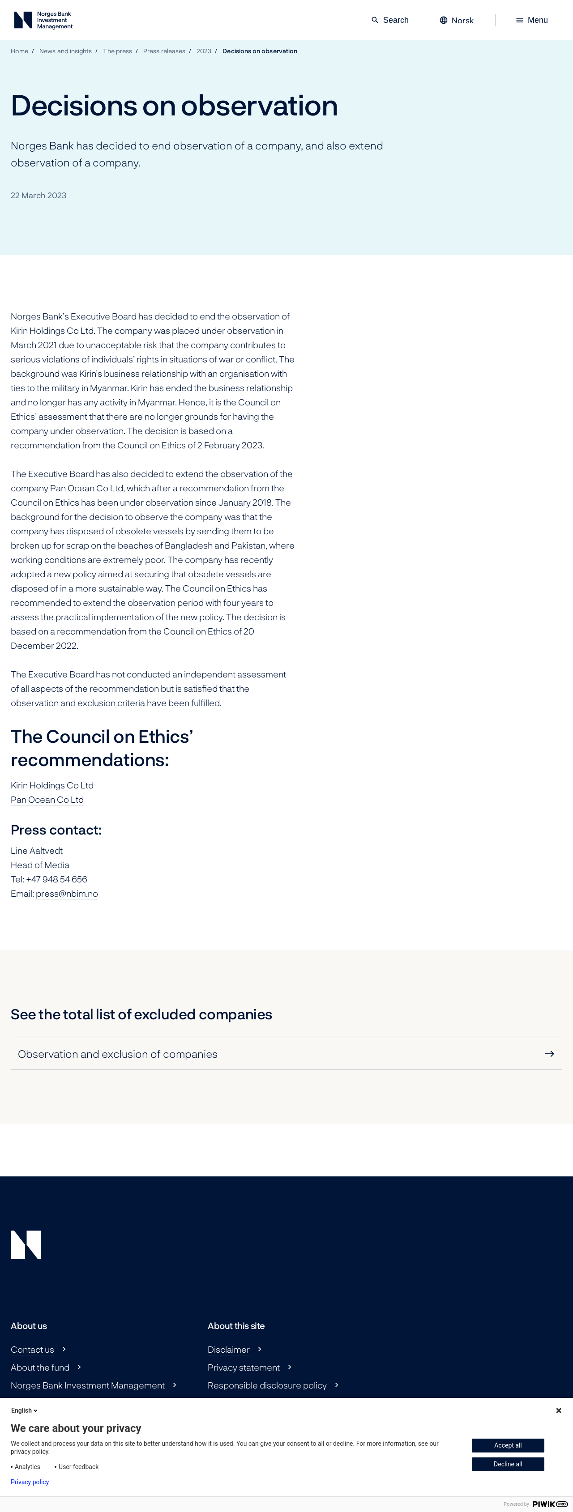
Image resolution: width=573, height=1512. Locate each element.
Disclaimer (229, 1349)
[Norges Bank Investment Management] (43, 22)
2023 (204, 51)
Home (19, 51)
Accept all (508, 1445)
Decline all (508, 1464)
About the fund (40, 1367)
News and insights (65, 51)
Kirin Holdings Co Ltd (52, 784)
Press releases (164, 51)
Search (390, 20)
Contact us (32, 1349)
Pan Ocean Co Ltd (47, 799)
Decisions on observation (259, 51)
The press (117, 51)
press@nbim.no (67, 893)
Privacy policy (30, 1482)
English (25, 1410)
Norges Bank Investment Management (88, 1385)
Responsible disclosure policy (267, 1385)
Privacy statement (244, 1367)
